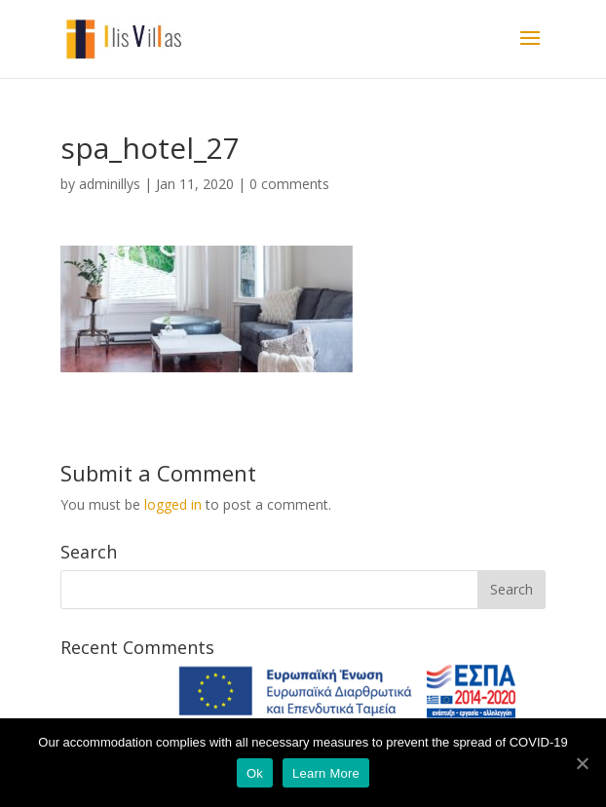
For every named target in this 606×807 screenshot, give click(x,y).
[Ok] (581, 763)
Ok (254, 773)
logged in (173, 504)
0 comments (289, 183)
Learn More (326, 773)
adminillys (109, 183)
